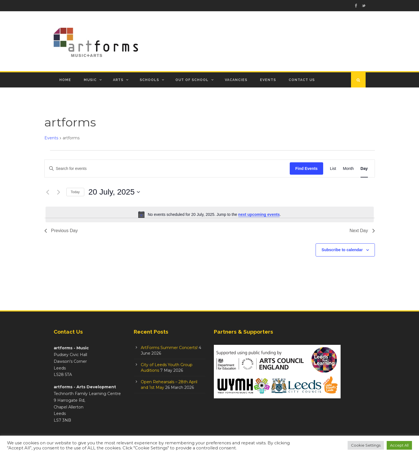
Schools (149, 80)
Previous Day (61, 230)
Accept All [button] (399, 445)
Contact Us (302, 80)
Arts (118, 80)
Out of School (192, 80)
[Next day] (58, 192)
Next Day (362, 230)
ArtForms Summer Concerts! (169, 347)
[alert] (210, 214)
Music (90, 80)
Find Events (306, 168)
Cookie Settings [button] (366, 445)
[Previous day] (47, 192)
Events (268, 80)
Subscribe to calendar (342, 250)
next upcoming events (259, 214)
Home (65, 80)
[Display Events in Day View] (364, 168)
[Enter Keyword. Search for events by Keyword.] (167, 168)
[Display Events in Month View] (348, 168)
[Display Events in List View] (333, 168)
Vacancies (236, 80)
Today (75, 192)
